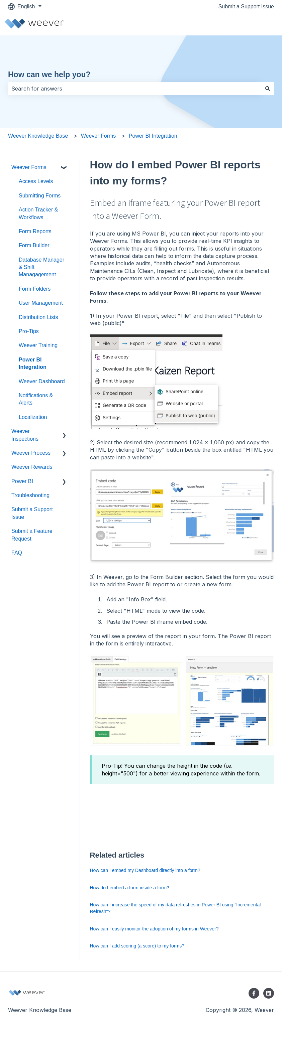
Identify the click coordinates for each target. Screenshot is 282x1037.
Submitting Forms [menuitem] (40, 195)
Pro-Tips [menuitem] (29, 331)
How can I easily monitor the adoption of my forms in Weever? (154, 928)
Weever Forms (98, 136)
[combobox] (134, 88)
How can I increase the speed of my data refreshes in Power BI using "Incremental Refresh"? (175, 908)
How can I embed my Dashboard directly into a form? (145, 870)
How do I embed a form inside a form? (129, 887)
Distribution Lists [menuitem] (38, 317)
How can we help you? (49, 74)
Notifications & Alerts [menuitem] (36, 399)
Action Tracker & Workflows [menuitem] (38, 213)
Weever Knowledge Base (38, 136)
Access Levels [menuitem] (36, 181)
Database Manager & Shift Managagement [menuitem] (41, 267)
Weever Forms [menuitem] (28, 167)
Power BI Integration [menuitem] (32, 363)
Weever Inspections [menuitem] (24, 434)
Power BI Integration (153, 136)
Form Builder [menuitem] (34, 245)
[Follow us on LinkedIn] (268, 993)
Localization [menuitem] (33, 417)
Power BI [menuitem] (22, 481)
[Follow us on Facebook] (254, 993)
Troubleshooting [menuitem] (30, 495)
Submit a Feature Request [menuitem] (32, 534)
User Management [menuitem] (41, 303)
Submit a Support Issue (246, 6)
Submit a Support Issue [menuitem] (32, 513)
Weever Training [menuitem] (38, 345)
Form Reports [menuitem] (35, 231)
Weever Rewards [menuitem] (31, 467)
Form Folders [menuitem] (35, 289)
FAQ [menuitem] (16, 553)
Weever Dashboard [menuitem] (42, 381)
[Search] (267, 88)
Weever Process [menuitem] (31, 453)
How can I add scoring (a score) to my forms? (137, 945)
